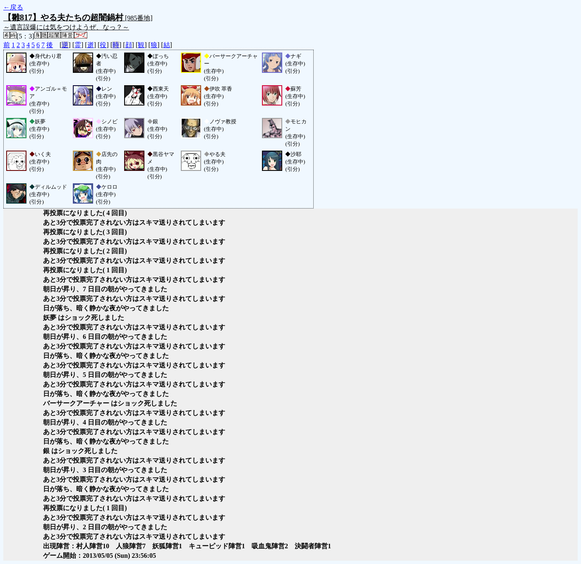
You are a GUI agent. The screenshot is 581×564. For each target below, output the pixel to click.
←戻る (13, 7)
